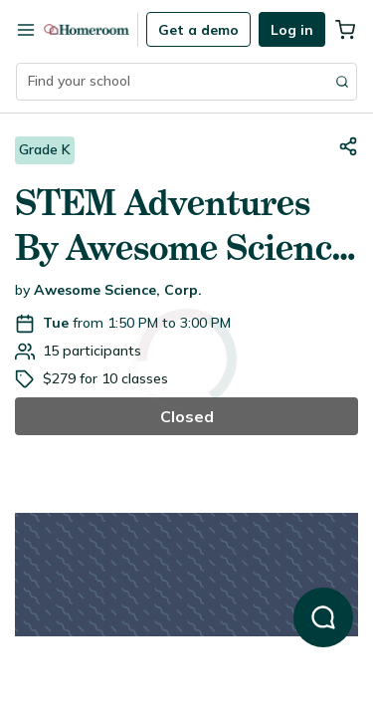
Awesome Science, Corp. (118, 290)
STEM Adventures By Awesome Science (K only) (182, 226)
